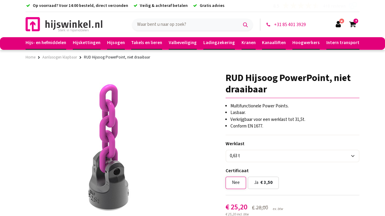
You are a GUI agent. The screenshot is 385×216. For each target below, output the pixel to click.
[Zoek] (245, 24)
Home (30, 57)
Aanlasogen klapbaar (59, 57)
